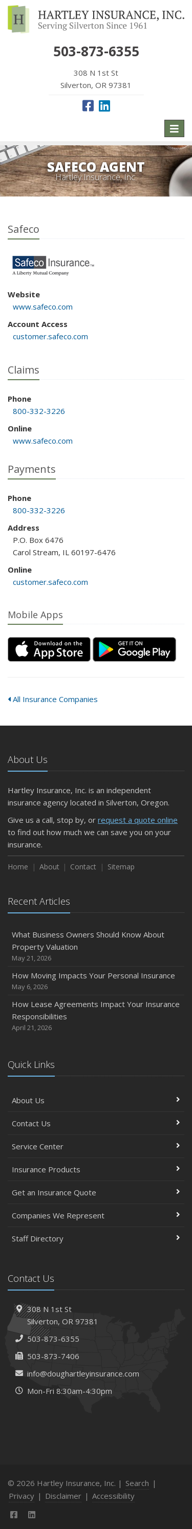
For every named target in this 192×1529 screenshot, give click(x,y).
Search (137, 1483)
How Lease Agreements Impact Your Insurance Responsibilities (96, 1016)
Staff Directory (96, 1238)
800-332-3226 (39, 411)
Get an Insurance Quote (96, 1192)
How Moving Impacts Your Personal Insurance (96, 981)
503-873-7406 (53, 1356)
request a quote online (138, 820)
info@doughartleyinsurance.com (83, 1373)
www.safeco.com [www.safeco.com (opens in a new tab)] (43, 306)
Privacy (21, 1496)
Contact (83, 866)
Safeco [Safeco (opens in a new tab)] (53, 266)
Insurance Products (96, 1169)
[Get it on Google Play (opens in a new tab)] (134, 649)
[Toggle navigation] (174, 128)
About (49, 866)
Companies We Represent (96, 1215)
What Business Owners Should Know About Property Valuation (96, 946)
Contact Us (96, 1123)
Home (18, 866)
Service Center (96, 1146)
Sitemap (121, 866)
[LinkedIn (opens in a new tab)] (104, 105)
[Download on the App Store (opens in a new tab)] (49, 649)
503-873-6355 (53, 1339)
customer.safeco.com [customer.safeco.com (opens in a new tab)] (50, 336)
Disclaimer (63, 1496)
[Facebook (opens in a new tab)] (88, 105)
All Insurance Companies (53, 699)
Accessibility (113, 1496)
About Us (96, 1100)
